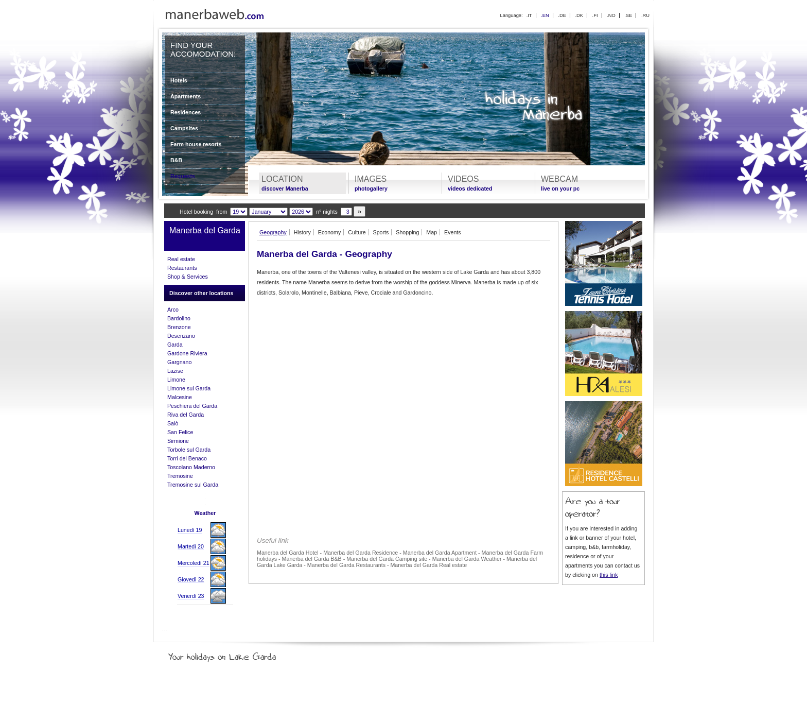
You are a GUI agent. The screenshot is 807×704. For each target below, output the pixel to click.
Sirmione (178, 441)
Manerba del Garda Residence (360, 553)
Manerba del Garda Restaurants (346, 565)
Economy (329, 232)
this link (609, 575)
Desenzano (181, 336)
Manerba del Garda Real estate (428, 565)
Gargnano (179, 362)
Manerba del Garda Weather (467, 559)
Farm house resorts (196, 144)
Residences (185, 112)
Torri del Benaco (187, 458)
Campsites (184, 128)
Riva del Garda (185, 414)
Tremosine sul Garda (192, 485)
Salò (172, 423)
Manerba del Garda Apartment (440, 553)
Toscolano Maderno (191, 467)
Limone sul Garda (188, 388)
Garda (175, 344)
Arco (173, 309)
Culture (356, 232)
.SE (628, 15)
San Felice (180, 432)
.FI (595, 15)
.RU (645, 15)
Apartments (185, 96)
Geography (273, 232)
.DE (562, 15)
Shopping (407, 232)
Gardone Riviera (187, 353)
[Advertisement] (403, 376)
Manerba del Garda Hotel (288, 553)
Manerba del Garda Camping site (386, 559)
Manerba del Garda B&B (312, 559)
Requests (182, 176)
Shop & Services (187, 276)
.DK (579, 15)
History (302, 232)
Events (452, 232)
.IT (529, 15)
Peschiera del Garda (192, 406)
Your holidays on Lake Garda (245, 655)
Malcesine (179, 397)
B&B (176, 160)
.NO (611, 15)
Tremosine (180, 476)
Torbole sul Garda (188, 450)
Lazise (175, 371)
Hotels (178, 80)
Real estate (181, 259)
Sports (381, 232)
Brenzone (179, 327)
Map (431, 232)
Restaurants (182, 268)
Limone (176, 379)
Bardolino (178, 318)
